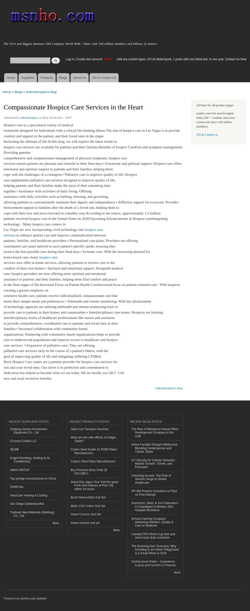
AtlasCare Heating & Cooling (28, 495)
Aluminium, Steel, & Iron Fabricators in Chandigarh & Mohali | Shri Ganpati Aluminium (154, 506)
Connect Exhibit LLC (23, 441)
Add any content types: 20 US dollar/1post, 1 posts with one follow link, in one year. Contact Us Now (181, 59)
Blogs (63, 78)
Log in (70, 59)
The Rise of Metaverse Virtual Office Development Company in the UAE (154, 432)
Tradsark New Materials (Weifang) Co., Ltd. (32, 514)
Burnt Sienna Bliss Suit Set (88, 497)
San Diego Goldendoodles (27, 503)
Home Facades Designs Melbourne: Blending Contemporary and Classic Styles (154, 448)
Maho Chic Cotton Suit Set (88, 506)
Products (47, 78)
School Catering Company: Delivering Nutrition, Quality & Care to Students (152, 522)
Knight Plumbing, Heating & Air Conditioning (30, 459)
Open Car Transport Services (90, 429)
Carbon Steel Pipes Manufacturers (93, 461)
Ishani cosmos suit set (85, 523)
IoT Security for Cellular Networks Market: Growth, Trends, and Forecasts (153, 463)
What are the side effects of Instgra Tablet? (93, 439)
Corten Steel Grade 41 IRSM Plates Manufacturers (94, 451)
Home (11, 78)
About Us (79, 78)
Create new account (89, 59)
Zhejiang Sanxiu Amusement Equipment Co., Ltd (28, 430)
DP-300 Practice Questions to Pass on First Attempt (154, 492)
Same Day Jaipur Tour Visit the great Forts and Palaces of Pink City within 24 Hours (94, 485)
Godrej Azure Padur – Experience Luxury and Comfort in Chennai (153, 563)
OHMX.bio (16, 487)
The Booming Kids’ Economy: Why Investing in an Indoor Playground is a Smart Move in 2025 (155, 549)
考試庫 (14, 449)
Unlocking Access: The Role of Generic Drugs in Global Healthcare (151, 479)
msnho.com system (33, 598)
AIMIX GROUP (20, 470)
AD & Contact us (207, 134)
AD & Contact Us (104, 78)
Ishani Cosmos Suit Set (86, 514)
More (55, 523)
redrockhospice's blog (41, 92)
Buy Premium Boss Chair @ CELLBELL (89, 471)
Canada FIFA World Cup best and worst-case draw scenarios (153, 535)
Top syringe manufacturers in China (33, 478)
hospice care (48, 257)
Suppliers (27, 78)
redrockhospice (29, 117)
